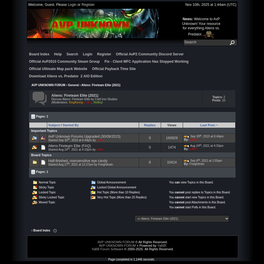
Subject (54, 125)
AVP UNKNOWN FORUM (48, 85)
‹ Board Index (40, 230)
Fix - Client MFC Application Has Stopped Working (146, 61)
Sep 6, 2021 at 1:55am (203, 160)
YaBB (161, 245)
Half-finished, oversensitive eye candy (77, 161)
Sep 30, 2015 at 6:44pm (204, 136)
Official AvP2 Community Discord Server (150, 54)
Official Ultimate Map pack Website (58, 69)
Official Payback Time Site (114, 69)
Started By (70, 125)
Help (58, 54)
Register (88, 5)
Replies (149, 125)
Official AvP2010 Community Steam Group (64, 61)
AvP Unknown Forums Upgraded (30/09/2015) (84, 136)
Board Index (39, 54)
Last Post (207, 125)
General (73, 85)
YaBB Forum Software (107, 249)
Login (72, 5)
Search (72, 54)
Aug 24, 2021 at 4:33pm (204, 145)
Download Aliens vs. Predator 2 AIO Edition (65, 76)
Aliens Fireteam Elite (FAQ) (69, 146)
